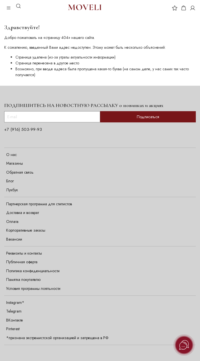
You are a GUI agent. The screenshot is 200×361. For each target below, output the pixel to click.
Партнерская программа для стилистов (39, 204)
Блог (10, 181)
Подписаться (148, 117)
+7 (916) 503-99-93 (23, 129)
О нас (11, 154)
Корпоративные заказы (25, 230)
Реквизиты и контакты (24, 253)
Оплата (12, 221)
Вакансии (14, 239)
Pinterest (13, 329)
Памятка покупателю (23, 279)
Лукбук (12, 190)
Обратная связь (20, 172)
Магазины (14, 163)
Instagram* (15, 302)
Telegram (14, 311)
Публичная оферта (21, 262)
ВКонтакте (14, 320)
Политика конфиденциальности (33, 271)
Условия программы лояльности (33, 288)
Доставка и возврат (22, 212)
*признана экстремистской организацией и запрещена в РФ (57, 338)
